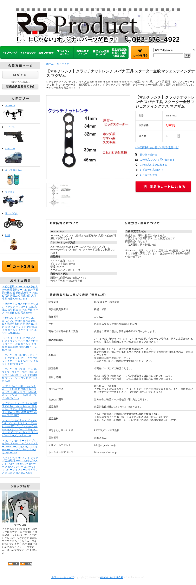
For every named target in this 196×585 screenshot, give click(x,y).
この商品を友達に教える (153, 164)
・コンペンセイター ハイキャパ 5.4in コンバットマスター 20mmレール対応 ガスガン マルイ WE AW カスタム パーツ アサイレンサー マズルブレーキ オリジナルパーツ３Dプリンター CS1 (20, 428)
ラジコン (20, 199)
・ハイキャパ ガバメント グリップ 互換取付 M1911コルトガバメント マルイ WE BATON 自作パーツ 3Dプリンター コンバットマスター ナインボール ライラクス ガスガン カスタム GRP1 (20, 465)
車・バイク (20, 221)
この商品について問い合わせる (157, 159)
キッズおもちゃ (20, 177)
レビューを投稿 (148, 174)
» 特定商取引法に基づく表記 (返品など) (157, 147)
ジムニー (20, 155)
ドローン (20, 112)
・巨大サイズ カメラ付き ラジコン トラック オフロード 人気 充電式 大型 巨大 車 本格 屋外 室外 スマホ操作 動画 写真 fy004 (20, 308)
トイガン (20, 134)
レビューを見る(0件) (151, 169)
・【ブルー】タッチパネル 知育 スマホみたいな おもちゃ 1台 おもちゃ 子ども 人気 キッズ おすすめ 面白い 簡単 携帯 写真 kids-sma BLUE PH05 (19, 409)
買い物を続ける (148, 154)
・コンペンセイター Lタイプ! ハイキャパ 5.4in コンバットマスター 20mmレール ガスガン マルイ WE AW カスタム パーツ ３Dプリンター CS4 (20, 446)
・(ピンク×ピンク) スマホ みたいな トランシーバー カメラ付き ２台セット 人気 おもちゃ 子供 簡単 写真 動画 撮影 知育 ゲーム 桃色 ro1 (20, 344)
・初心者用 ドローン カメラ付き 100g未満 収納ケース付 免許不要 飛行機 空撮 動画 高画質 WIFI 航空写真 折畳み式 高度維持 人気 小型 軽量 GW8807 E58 (20, 292)
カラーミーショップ (62, 577)
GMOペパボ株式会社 (111, 577)
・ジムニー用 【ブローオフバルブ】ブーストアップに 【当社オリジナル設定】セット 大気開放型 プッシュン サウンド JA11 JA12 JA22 (19, 375)
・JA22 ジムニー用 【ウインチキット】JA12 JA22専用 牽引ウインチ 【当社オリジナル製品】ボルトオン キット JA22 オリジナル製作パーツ (19, 392)
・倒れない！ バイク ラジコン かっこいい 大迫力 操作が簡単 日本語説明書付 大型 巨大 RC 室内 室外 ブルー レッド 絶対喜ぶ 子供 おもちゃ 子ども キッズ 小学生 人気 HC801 (20, 325)
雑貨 (20, 242)
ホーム (50, 63)
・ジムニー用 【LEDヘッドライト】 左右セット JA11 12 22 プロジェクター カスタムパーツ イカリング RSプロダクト (20, 360)
